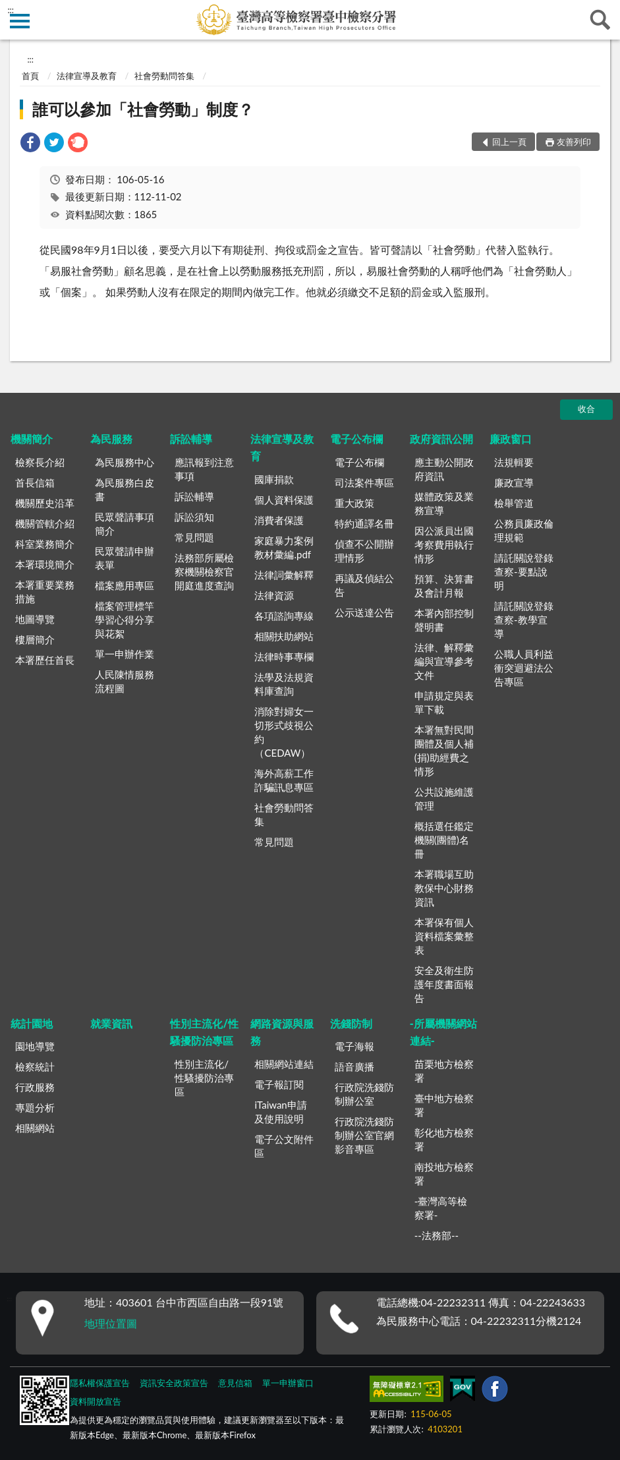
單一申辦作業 (124, 654)
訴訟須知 (194, 517)
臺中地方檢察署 (444, 1105)
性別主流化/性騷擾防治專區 (204, 1032)
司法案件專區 (364, 482)
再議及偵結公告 (364, 585)
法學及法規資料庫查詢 (284, 684)
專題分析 (35, 1107)
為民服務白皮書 (124, 489)
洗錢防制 (351, 1023)
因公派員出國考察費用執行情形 (444, 544)
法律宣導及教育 (87, 76)
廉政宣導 (514, 482)
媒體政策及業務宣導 (444, 503)
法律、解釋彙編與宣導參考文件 (444, 661)
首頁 (30, 76)
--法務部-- (436, 1235)
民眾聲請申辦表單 (124, 558)
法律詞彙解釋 (284, 575)
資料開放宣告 (95, 1401)
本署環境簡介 (44, 564)
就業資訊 (111, 1023)
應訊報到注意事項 (204, 469)
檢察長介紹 (40, 462)
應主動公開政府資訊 (444, 469)
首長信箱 (35, 482)
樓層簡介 (35, 639)
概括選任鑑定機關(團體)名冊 (444, 840)
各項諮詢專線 (284, 616)
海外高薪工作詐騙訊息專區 (284, 780)
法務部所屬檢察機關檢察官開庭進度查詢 (204, 571)
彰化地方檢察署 (444, 1139)
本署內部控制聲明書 (444, 620)
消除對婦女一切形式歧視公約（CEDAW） (284, 732)
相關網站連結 (284, 1064)
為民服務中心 (124, 462)
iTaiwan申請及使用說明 (280, 1111)
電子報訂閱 (279, 1084)
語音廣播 (354, 1066)
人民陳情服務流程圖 (124, 681)
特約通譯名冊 (364, 523)
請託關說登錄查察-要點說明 (523, 571)
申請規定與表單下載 (444, 702)
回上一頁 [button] (509, 141)
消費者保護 (279, 520)
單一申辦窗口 (288, 1383)
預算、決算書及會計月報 (444, 586)
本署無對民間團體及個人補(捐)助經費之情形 (444, 750)
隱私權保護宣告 (100, 1383)
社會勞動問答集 (164, 76)
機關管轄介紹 (44, 523)
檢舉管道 (514, 503)
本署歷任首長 (44, 660)
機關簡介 (32, 438)
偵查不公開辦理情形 (364, 551)
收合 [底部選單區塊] (586, 408)
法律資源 (274, 595)
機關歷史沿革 (44, 503)
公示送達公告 (364, 612)
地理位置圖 (110, 1323)
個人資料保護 (284, 500)
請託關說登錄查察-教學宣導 (523, 619)
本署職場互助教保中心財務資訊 (444, 888)
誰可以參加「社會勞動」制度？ (143, 109)
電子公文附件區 (284, 1146)
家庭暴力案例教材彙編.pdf (284, 547)
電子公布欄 (356, 438)
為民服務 (111, 438)
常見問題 (194, 537)
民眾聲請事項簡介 (124, 524)
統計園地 (32, 1023)
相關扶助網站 (284, 636)
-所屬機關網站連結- (443, 1032)
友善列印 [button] (574, 141)
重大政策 (354, 503)
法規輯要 (514, 462)
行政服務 (35, 1087)
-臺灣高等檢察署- (441, 1208)
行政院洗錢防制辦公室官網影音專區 (364, 1135)
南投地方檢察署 (444, 1173)
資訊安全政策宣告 (174, 1383)
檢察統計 (35, 1066)
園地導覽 (35, 1046)
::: (10, 10)
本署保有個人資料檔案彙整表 (444, 936)
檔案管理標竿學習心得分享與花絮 (124, 619)
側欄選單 (20, 21)
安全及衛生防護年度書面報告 (444, 984)
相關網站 (35, 1128)
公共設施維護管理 (444, 798)
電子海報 (354, 1046)
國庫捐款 (274, 479)
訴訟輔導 (191, 438)
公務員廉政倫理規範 (523, 530)
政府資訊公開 (441, 438)
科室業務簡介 (44, 544)
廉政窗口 (511, 438)
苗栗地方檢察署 (444, 1071)
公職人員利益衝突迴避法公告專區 (523, 667)
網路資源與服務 (282, 1032)
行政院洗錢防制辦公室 (364, 1094)
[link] (30, 144)
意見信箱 (235, 1383)
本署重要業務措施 (44, 591)
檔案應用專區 (124, 585)
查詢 (600, 20)
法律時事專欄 (284, 656)
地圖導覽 (35, 619)
